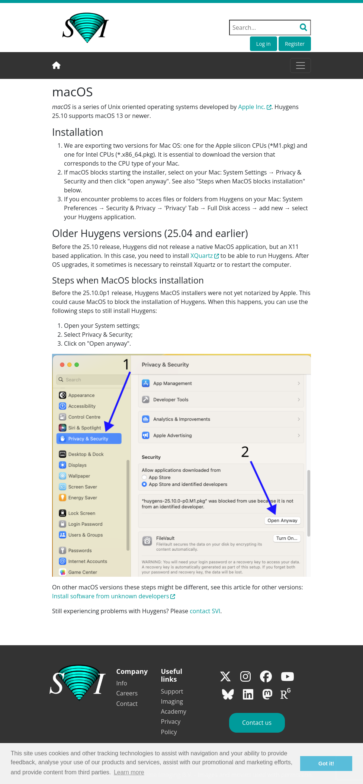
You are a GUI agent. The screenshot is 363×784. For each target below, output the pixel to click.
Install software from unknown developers (110, 596)
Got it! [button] (326, 764)
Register (295, 43)
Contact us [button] (257, 723)
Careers (127, 693)
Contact (127, 704)
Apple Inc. (252, 107)
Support (172, 691)
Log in (263, 43)
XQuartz (201, 256)
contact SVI (205, 611)
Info (121, 683)
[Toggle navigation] (300, 65)
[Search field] (270, 27)
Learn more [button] (129, 772)
